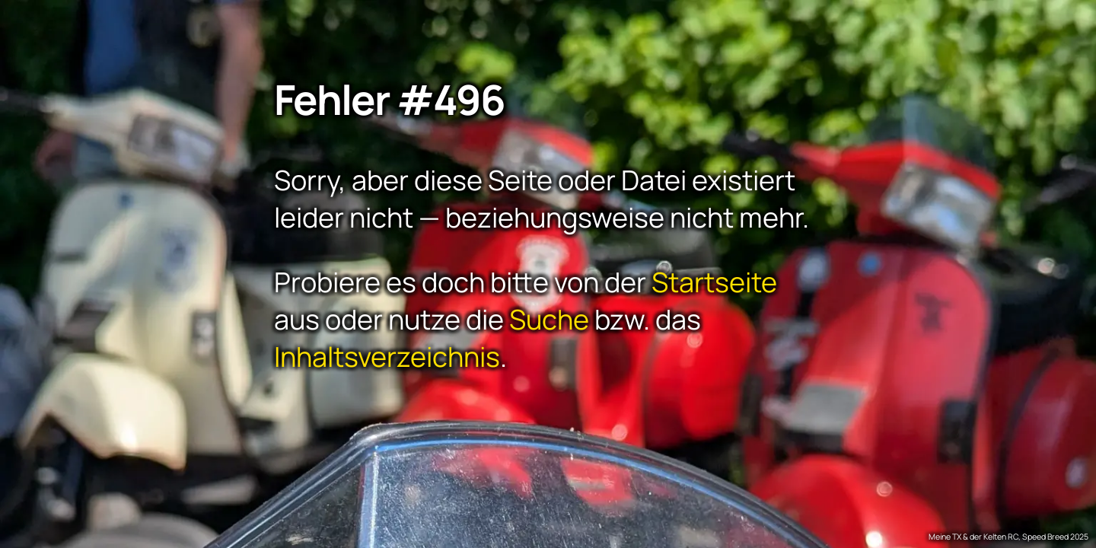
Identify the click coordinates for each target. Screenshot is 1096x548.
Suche (549, 318)
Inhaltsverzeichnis (387, 355)
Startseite (714, 281)
